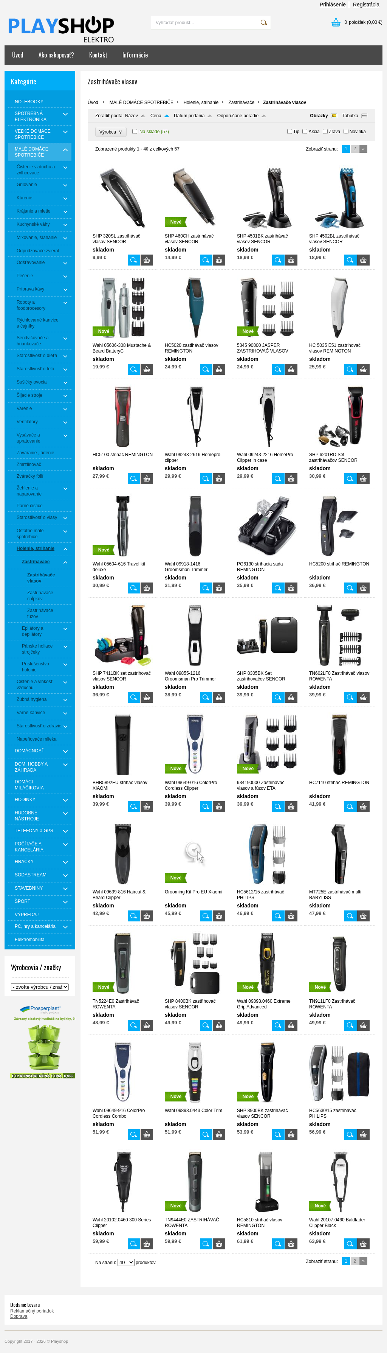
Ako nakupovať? (56, 54)
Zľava (334, 131)
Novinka (358, 131)
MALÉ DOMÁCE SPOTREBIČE (141, 102)
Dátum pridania (189, 115)
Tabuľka (350, 115)
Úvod (17, 54)
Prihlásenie (333, 5)
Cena (155, 115)
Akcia (313, 131)
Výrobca (110, 132)
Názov (131, 115)
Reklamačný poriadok (32, 1311)
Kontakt (98, 54)
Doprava (18, 1316)
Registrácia (366, 5)
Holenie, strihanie (200, 102)
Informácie (135, 54)
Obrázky (319, 115)
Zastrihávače (241, 102)
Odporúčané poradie (238, 115)
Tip (296, 131)
